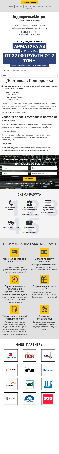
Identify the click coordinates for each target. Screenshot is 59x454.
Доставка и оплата (45, 6)
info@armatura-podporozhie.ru (29, 34)
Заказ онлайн (30, 6)
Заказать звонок (30, 2)
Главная (10, 6)
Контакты (29, 9)
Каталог (19, 6)
